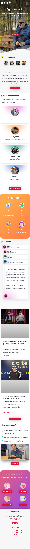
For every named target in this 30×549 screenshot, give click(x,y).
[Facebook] (13, 523)
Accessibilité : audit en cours (15, 539)
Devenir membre (7, 491)
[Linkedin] (17, 523)
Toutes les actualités (15, 419)
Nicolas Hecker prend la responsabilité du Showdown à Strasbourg (14, 397)
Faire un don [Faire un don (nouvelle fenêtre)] (23, 491)
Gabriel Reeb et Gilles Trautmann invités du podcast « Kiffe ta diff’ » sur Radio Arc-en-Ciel (15, 343)
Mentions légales (18, 534)
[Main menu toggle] (27, 3)
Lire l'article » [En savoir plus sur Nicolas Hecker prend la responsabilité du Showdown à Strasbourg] (6, 412)
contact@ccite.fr (16, 519)
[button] (2, 64)
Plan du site (19, 530)
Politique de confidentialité (15, 537)
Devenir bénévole (7, 504)
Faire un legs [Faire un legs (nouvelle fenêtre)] (23, 504)
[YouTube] (15, 523)
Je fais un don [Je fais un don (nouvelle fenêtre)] (15, 34)
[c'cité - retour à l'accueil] (6, 3)
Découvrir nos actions (15, 188)
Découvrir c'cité (15, 88)
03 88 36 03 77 (17, 518)
